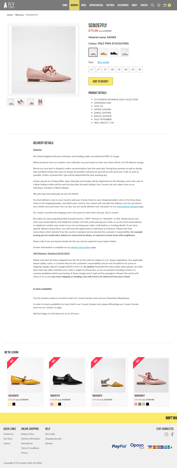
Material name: (102, 37)
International (26, 443)
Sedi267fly (55, 395)
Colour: (108, 43)
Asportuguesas (96, 5)
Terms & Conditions (30, 447)
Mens (83, 5)
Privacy (24, 452)
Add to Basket (101, 81)
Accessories (123, 5)
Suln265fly (13, 395)
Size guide (103, 62)
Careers (6, 443)
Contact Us (8, 433)
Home (65, 5)
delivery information (81, 247)
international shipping (127, 206)
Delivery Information (30, 438)
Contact (144, 5)
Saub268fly (139, 395)
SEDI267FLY (32, 14)
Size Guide (50, 433)
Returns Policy (27, 433)
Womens (74, 5)
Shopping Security (53, 438)
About (134, 5)
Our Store (7, 438)
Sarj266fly (97, 395)
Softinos (110, 5)
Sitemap (48, 443)
